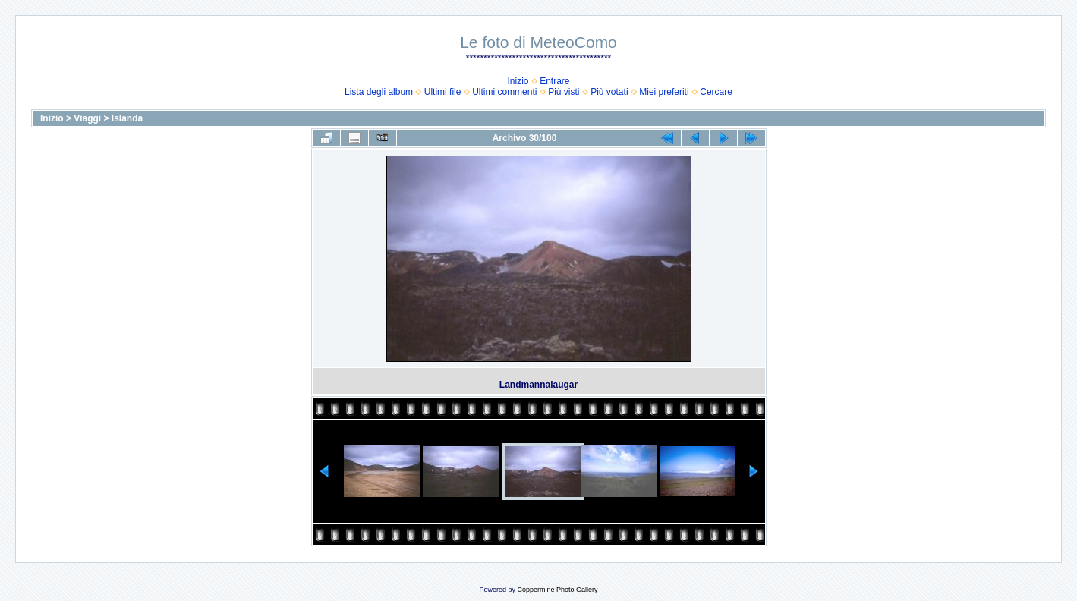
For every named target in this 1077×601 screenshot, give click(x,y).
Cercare (716, 92)
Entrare (554, 81)
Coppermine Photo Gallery (557, 589)
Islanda (127, 118)
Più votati (609, 92)
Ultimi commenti (504, 92)
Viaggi (87, 118)
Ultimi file (442, 92)
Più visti (563, 92)
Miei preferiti (663, 92)
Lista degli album (379, 92)
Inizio (517, 81)
